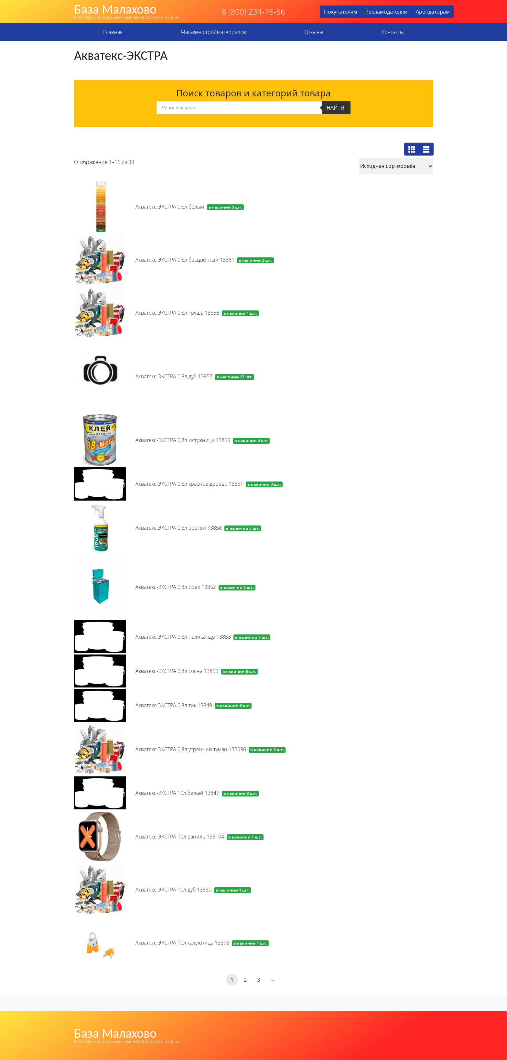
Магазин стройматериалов (213, 32)
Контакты (393, 32)
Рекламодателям (386, 11)
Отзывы (313, 32)
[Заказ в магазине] (396, 166)
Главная (113, 32)
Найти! (336, 107)
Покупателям (340, 11)
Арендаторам (433, 11)
